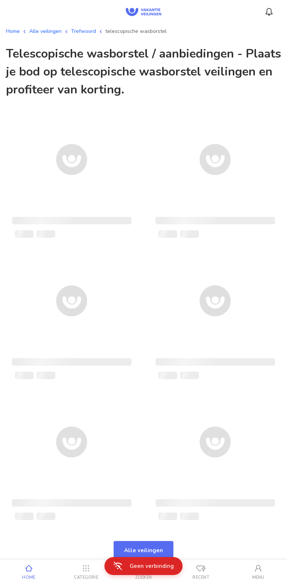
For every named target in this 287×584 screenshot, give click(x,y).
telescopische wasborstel (136, 31)
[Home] (29, 572)
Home (13, 31)
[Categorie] (86, 572)
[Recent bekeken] (201, 572)
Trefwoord (83, 31)
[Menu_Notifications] (269, 12)
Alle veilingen (45, 31)
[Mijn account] (258, 572)
